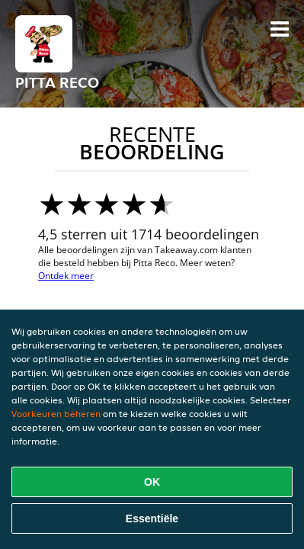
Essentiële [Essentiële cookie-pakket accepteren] (152, 518)
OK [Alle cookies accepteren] (152, 482)
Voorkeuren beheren (56, 413)
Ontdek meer (66, 275)
